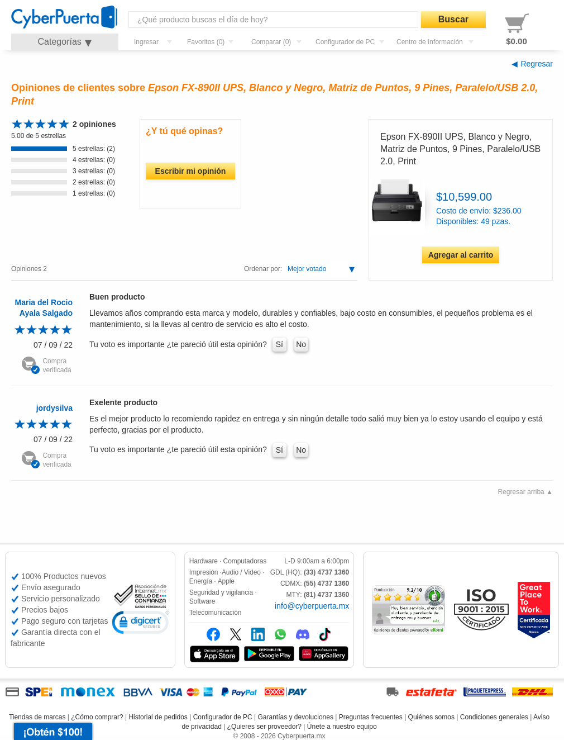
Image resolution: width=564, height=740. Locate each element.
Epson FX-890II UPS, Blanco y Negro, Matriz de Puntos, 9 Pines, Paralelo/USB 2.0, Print (460, 149)
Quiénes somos (431, 717)
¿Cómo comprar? (97, 717)
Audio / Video (241, 572)
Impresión (203, 572)
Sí (279, 344)
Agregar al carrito (461, 254)
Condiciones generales (494, 717)
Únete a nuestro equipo (342, 726)
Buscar (453, 19)
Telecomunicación (215, 612)
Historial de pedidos (157, 717)
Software (202, 601)
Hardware (203, 561)
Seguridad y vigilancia (221, 592)
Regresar (536, 63)
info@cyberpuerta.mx (312, 605)
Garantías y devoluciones (295, 717)
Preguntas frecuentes (371, 717)
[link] (141, 624)
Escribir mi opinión (190, 171)
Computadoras (245, 561)
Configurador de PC (222, 717)
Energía (200, 581)
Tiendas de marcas (37, 717)
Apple (226, 581)
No (301, 344)
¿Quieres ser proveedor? (264, 726)
